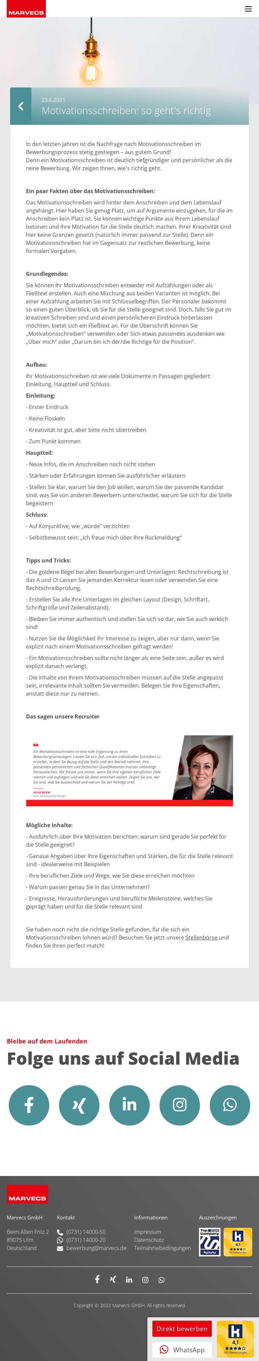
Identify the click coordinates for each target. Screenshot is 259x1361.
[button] (248, 8)
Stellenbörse (202, 937)
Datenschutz (149, 1240)
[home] (119, 8)
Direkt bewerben (182, 1328)
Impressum (147, 1232)
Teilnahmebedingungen (162, 1248)
